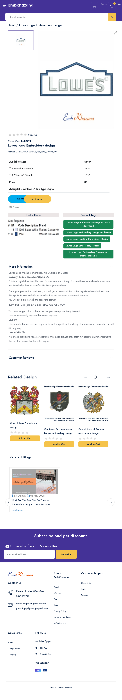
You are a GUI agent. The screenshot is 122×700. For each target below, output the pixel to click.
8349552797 (22, 593)
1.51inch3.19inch (22, 175)
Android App (43, 651)
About (56, 583)
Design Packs (14, 645)
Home (10, 639)
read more (18, 507)
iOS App (41, 644)
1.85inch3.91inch (22, 168)
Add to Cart (25, 435)
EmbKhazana (21, 5)
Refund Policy (60, 620)
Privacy (53, 684)
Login (83, 586)
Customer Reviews (21, 358)
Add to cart (61, 199)
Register (84, 592)
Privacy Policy (60, 608)
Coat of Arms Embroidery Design (24, 423)
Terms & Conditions (62, 614)
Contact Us (86, 580)
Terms (60, 684)
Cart (55, 596)
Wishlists (57, 590)
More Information (21, 267)
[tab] (21, 40)
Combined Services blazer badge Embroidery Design (59, 428)
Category (12, 651)
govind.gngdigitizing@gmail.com (32, 605)
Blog (56, 602)
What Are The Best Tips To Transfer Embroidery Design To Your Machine (31, 499)
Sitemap (68, 684)
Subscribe (66, 551)
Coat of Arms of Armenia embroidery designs (92, 428)
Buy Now (25, 198)
